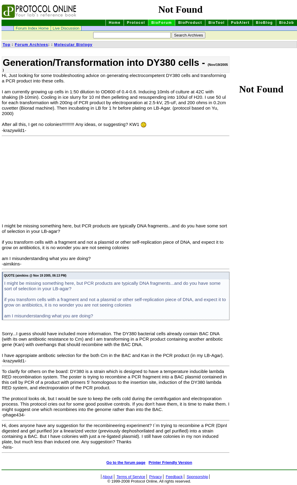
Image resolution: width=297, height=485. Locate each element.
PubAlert (240, 23)
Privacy (155, 476)
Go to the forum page (125, 462)
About (107, 476)
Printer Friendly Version (170, 462)
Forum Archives (31, 44)
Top (7, 44)
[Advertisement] (52, 181)
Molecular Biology (73, 44)
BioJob (286, 23)
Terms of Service (130, 476)
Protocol (136, 23)
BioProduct (190, 23)
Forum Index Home (32, 28)
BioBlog (264, 23)
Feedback (174, 476)
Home (115, 23)
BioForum (161, 23)
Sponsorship (197, 476)
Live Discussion (66, 28)
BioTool (216, 23)
